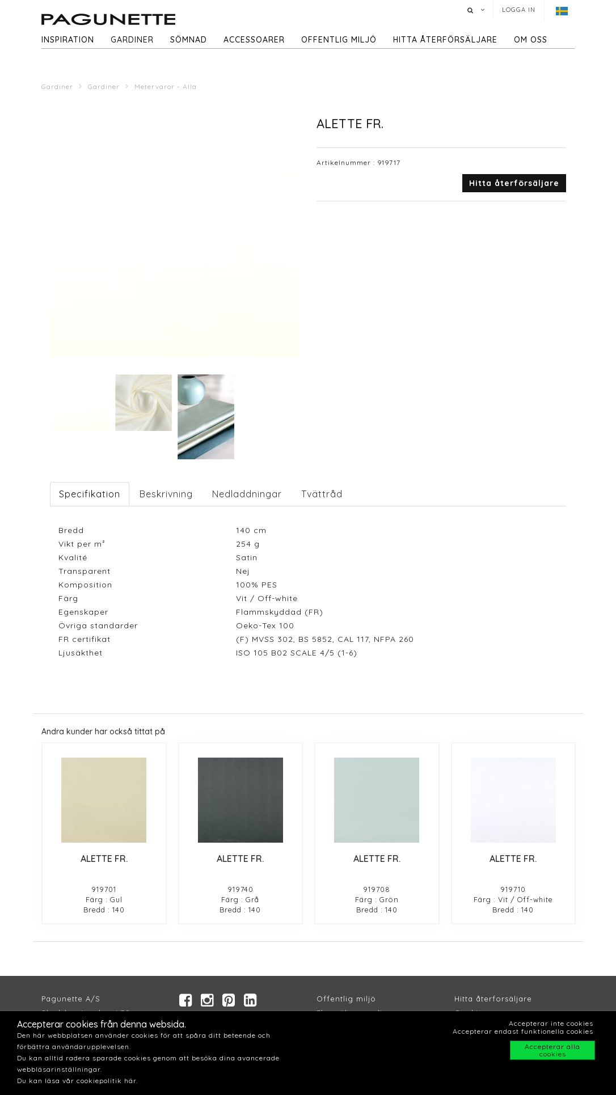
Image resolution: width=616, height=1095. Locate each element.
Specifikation (89, 494)
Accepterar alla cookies (552, 1050)
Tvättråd (322, 494)
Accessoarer (254, 40)
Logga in (518, 10)
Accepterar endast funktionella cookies (523, 1031)
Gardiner (132, 40)
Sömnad (188, 40)
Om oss (530, 40)
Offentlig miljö (339, 40)
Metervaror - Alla (165, 86)
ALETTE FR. (104, 858)
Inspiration (67, 40)
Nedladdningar (247, 494)
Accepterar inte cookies (551, 1023)
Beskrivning (166, 494)
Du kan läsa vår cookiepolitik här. (77, 1080)
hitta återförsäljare (445, 40)
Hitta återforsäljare (493, 998)
